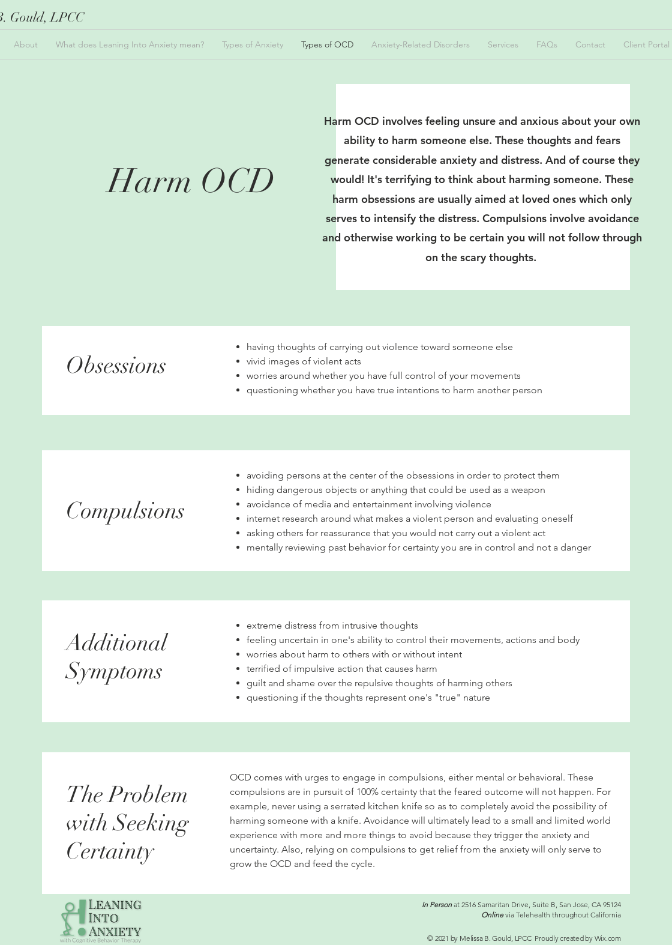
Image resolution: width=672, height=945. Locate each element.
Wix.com (608, 938)
